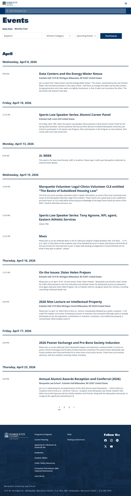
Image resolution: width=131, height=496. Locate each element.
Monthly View (21, 28)
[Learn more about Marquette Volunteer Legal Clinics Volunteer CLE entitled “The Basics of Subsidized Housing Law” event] (81, 188)
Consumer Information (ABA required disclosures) (46, 469)
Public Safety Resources (45, 463)
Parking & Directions (76, 439)
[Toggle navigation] (125, 3)
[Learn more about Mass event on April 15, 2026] (43, 236)
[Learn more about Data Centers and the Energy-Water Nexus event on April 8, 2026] (70, 74)
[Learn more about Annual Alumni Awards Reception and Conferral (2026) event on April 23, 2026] (80, 379)
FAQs (69, 434)
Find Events (111, 36)
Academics (39, 452)
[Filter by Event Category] (59, 36)
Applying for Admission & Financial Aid (45, 446)
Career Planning (41, 439)
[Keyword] (22, 36)
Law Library (40, 476)
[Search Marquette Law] (65, 10)
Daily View (8, 28)
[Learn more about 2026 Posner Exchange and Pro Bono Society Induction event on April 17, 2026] (79, 343)
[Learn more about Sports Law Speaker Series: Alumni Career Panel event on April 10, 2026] (75, 115)
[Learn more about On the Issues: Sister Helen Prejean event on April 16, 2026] (65, 272)
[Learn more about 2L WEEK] (45, 155)
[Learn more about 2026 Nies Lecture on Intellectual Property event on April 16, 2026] (70, 302)
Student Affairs (41, 458)
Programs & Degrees (43, 434)
